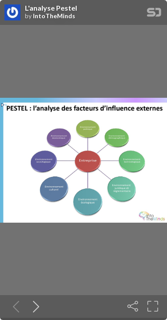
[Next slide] (34, 306)
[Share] (133, 306)
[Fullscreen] (153, 306)
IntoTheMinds (54, 16)
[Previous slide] (14, 306)
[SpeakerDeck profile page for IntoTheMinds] (12, 12)
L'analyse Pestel (51, 8)
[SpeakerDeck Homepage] (154, 14)
